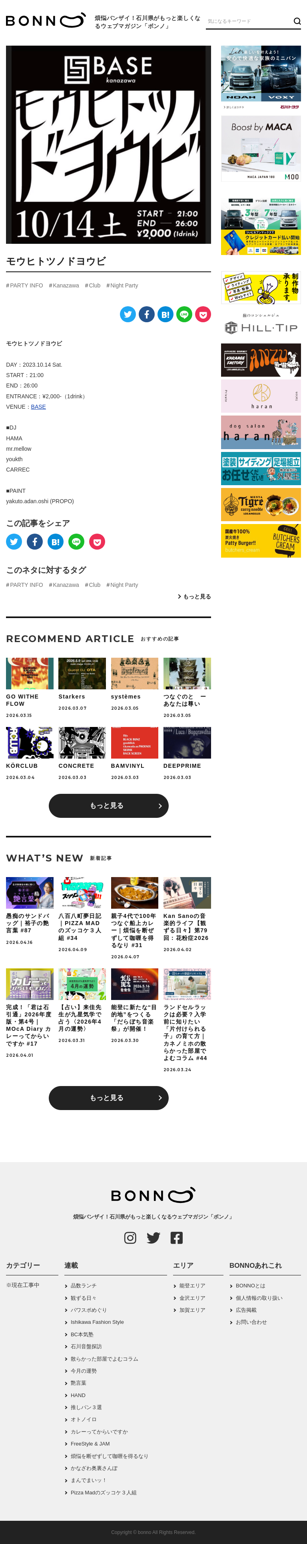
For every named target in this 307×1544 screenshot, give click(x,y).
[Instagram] (130, 1237)
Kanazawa (66, 285)
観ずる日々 (84, 1298)
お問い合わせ (251, 1322)
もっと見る (197, 596)
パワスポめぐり (89, 1310)
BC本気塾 (82, 1334)
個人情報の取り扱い (259, 1298)
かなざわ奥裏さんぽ (94, 1468)
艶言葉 (78, 1383)
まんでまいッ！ (89, 1480)
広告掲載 (246, 1310)
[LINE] (184, 314)
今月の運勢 (84, 1371)
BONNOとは (250, 1286)
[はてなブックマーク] (165, 314)
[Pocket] (203, 314)
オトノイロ (84, 1419)
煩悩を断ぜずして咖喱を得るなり (110, 1456)
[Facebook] (147, 314)
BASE (38, 407)
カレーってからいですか (99, 1432)
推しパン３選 (86, 1407)
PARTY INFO (26, 285)
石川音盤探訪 (86, 1346)
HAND (78, 1395)
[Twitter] (128, 314)
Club (95, 285)
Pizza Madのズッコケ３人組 (104, 1493)
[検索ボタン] (296, 21)
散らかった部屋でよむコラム (104, 1359)
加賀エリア (192, 1310)
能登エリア (192, 1286)
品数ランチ (84, 1286)
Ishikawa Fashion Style (97, 1322)
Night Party (124, 285)
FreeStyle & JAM (90, 1444)
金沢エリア (192, 1298)
